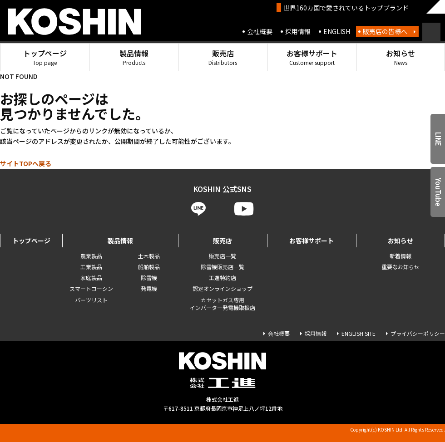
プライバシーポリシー (418, 333)
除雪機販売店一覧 (222, 266)
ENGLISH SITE (358, 333)
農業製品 (91, 256)
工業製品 (91, 266)
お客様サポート (312, 57)
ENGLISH (336, 31)
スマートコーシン (91, 288)
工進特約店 (222, 277)
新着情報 (400, 256)
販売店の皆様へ (385, 31)
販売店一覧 (222, 256)
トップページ (45, 57)
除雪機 (149, 277)
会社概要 (259, 31)
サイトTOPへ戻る (25, 163)
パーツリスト (91, 300)
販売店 (222, 57)
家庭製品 (91, 277)
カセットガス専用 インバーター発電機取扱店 (222, 303)
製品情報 (133, 57)
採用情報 (298, 31)
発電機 (149, 288)
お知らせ (400, 57)
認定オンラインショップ (222, 288)
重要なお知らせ (400, 266)
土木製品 (149, 256)
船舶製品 (149, 266)
